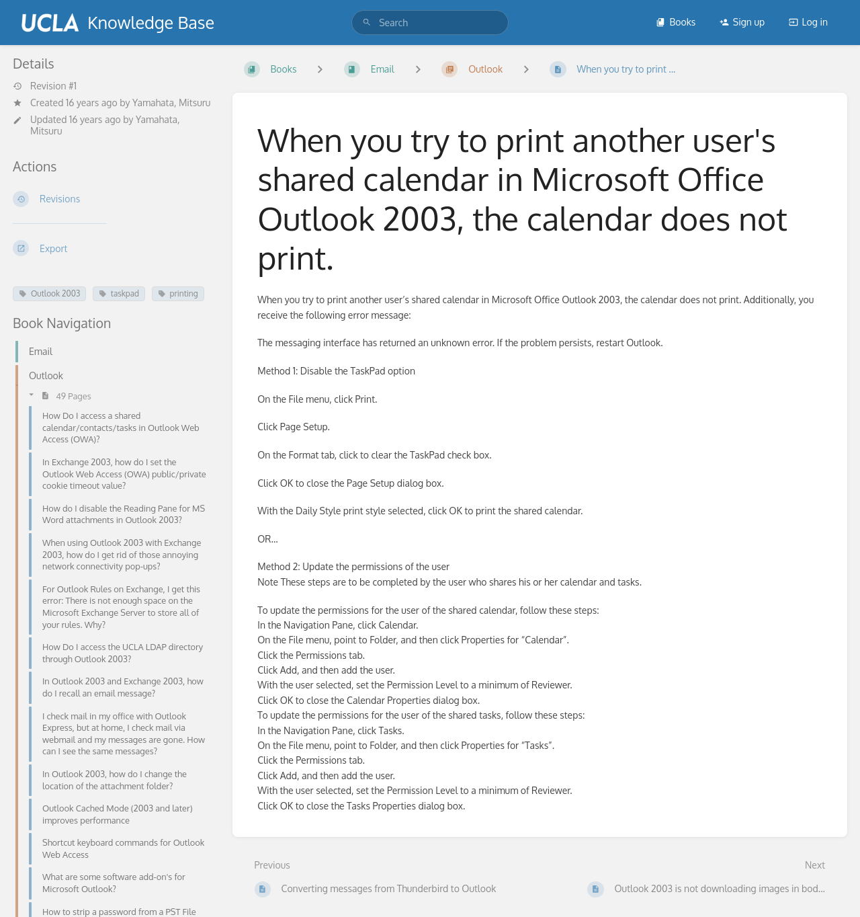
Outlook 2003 (49, 293)
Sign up (742, 22)
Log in (808, 22)
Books (675, 22)
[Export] (112, 248)
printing (178, 293)
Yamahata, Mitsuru (171, 102)
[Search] (367, 22)
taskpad (119, 293)
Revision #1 (45, 86)
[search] (430, 22)
